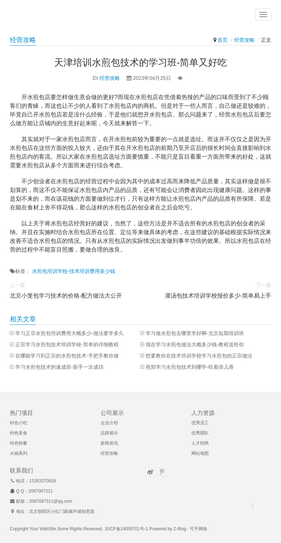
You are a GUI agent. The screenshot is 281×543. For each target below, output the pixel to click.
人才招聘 (200, 443)
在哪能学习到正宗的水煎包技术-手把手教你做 (67, 356)
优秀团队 (200, 433)
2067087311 (40, 491)
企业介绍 (109, 422)
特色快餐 (18, 443)
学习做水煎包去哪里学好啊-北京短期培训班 (195, 333)
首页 (222, 40)
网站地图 (200, 453)
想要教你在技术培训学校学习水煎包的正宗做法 (199, 356)
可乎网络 (198, 528)
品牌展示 (109, 433)
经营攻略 (244, 40)
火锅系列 (18, 453)
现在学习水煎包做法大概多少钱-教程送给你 (195, 344)
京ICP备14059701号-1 (126, 528)
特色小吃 (18, 422)
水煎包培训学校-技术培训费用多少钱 (73, 271)
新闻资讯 (109, 443)
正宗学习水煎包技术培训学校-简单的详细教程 (67, 344)
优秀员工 (200, 422)
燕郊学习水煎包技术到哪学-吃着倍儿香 (190, 367)
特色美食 (18, 433)
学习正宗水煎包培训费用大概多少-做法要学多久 (69, 333)
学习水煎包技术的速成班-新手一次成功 (59, 367)
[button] (263, 14)
